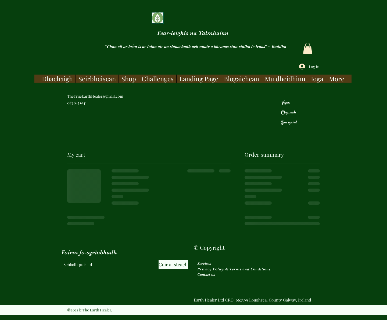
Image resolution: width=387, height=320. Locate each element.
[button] (307, 48)
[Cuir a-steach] (173, 264)
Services (204, 263)
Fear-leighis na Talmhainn (192, 33)
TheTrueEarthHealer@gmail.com (95, 96)
